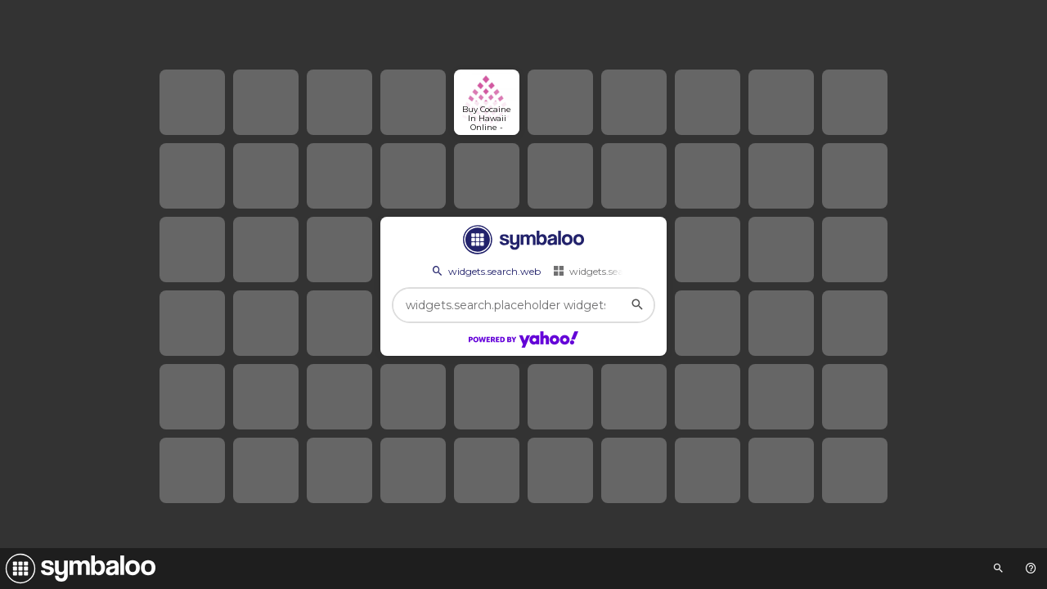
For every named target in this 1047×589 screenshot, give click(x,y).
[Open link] (486, 102)
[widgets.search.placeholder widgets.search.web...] (523, 305)
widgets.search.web (485, 271)
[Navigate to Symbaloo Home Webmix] (77, 568)
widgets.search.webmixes (619, 271)
